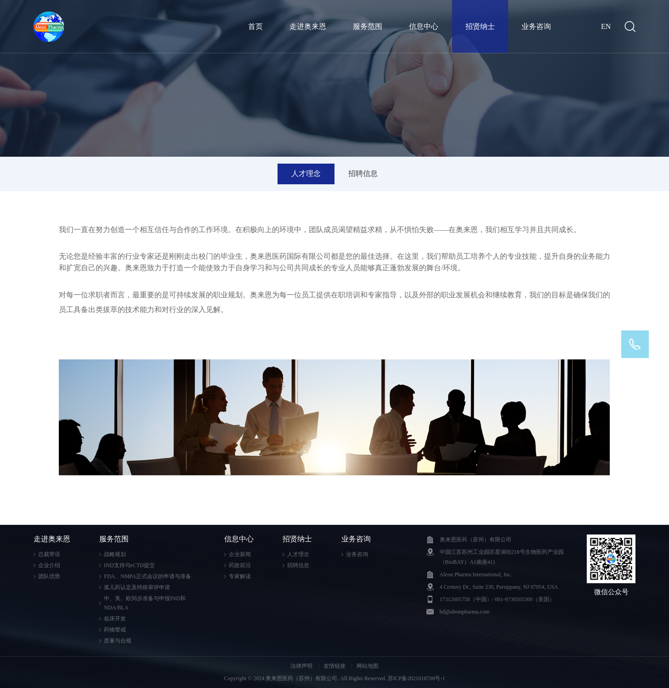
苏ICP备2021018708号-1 (416, 678)
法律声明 (302, 666)
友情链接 (335, 666)
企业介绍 (49, 565)
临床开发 (115, 618)
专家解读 (240, 576)
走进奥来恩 (307, 26)
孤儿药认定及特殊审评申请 (137, 587)
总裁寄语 (49, 554)
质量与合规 (117, 640)
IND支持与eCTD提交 (129, 565)
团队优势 (49, 576)
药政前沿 (240, 565)
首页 (255, 26)
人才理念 (306, 173)
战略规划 (115, 554)
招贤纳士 (480, 26)
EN (606, 26)
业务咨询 (536, 26)
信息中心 (423, 26)
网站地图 (368, 666)
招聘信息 (363, 173)
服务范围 (367, 26)
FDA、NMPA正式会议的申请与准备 (147, 576)
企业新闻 (240, 554)
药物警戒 (115, 629)
